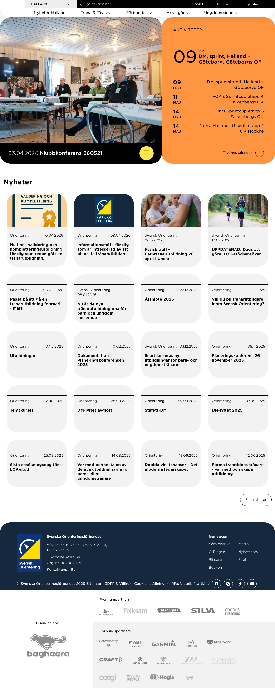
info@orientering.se (63, 556)
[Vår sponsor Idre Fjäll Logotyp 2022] (169, 611)
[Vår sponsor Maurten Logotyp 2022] (191, 643)
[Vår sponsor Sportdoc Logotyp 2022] (140, 660)
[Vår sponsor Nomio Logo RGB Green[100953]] (224, 660)
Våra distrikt (219, 544)
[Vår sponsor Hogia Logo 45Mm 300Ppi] (162, 678)
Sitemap (94, 584)
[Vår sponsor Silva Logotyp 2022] (203, 611)
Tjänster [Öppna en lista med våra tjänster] (252, 4)
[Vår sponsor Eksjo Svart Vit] (232, 611)
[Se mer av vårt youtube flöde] (252, 583)
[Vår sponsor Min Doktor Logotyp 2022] (219, 643)
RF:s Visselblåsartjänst (191, 584)
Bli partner (218, 560)
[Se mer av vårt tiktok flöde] (240, 583)
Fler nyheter (255, 500)
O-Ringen (217, 552)
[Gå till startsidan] (19, 8)
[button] (51, 4)
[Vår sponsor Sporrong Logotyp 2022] (163, 660)
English (244, 560)
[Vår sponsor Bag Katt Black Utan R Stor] (48, 646)
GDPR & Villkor (117, 584)
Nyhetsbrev (248, 552)
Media (243, 544)
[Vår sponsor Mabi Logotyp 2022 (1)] (135, 643)
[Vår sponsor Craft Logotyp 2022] (111, 660)
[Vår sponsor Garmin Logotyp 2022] (164, 643)
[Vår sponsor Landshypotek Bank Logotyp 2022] (106, 611)
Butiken (215, 568)
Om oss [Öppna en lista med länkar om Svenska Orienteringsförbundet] (225, 4)
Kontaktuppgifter (62, 569)
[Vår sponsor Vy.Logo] (189, 678)
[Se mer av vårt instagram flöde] (228, 583)
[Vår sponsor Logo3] (108, 678)
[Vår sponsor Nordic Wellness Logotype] (191, 660)
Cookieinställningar (151, 584)
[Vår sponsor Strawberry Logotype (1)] (108, 643)
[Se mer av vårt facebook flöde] (216, 583)
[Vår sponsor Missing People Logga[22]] (133, 678)
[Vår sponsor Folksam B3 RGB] (135, 611)
